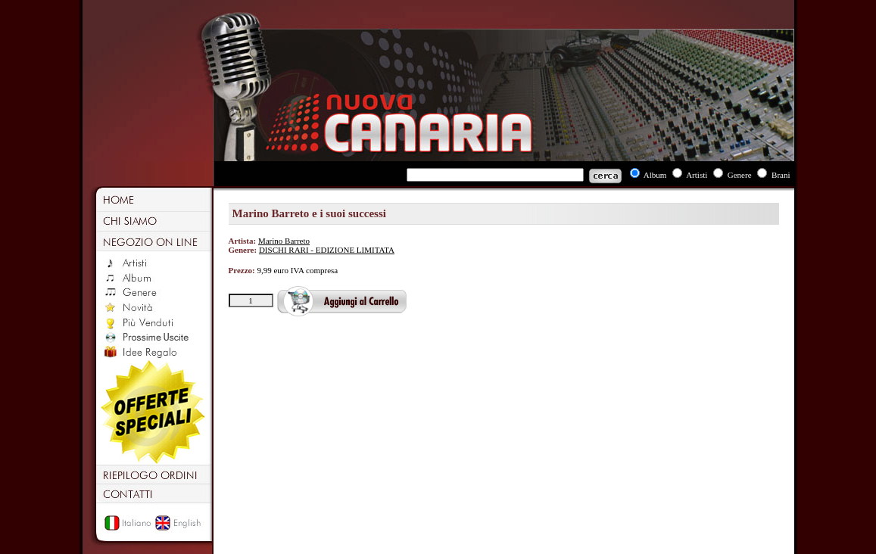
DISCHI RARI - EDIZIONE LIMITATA (326, 249)
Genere (740, 174)
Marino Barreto (284, 240)
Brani (781, 174)
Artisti (696, 174)
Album (655, 174)
